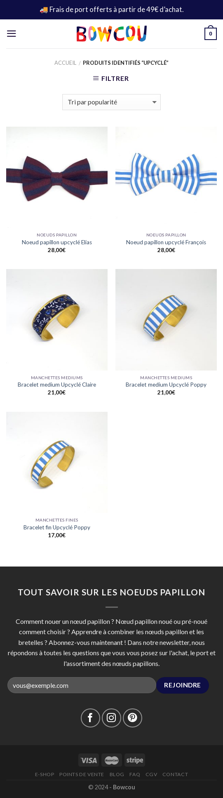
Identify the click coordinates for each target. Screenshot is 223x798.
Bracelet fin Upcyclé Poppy (56, 527)
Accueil (65, 62)
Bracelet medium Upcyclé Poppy (166, 384)
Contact (175, 774)
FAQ (134, 774)
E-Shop (44, 774)
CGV (151, 774)
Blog (117, 774)
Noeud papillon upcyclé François (166, 242)
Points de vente (81, 774)
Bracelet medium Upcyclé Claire (57, 384)
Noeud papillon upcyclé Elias (57, 242)
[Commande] (111, 102)
